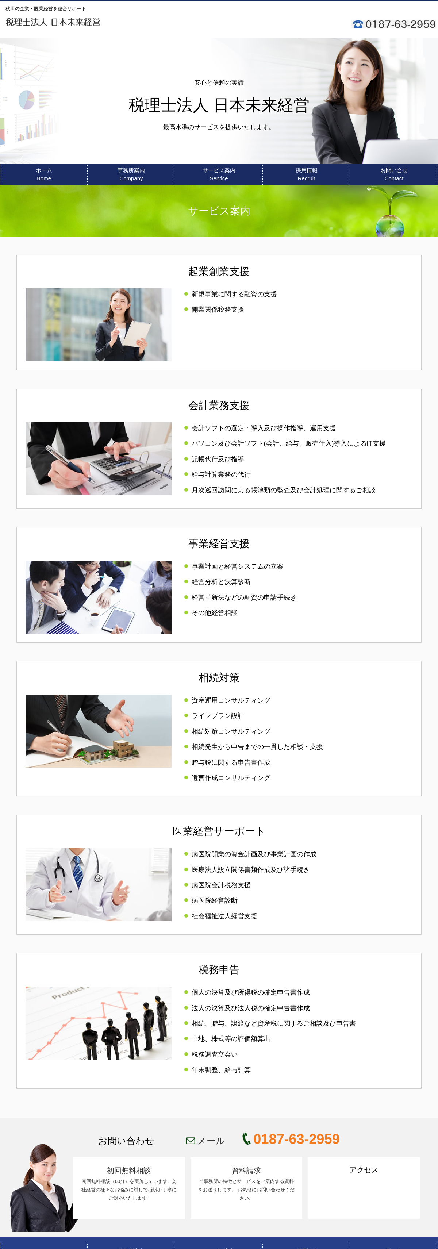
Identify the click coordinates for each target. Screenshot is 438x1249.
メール (212, 1140)
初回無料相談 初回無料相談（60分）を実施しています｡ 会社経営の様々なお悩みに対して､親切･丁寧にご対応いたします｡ (129, 1184)
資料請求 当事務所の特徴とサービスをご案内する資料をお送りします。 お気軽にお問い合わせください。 (246, 1184)
